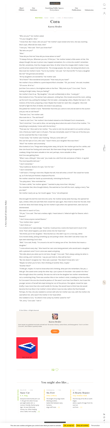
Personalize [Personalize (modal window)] (95, 425)
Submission (89, 10)
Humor (46, 18)
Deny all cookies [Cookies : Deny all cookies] (82, 425)
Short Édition (21, 9)
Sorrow (52, 18)
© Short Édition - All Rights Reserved (29, 310)
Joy (73, 390)
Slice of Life (23, 390)
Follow (55, 331)
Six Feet (50, 393)
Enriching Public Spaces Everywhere (54, 9)
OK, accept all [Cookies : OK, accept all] (69, 425)
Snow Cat (25, 393)
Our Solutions (33, 9)
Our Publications (76, 9)
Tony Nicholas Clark (80, 395)
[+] (39, 411)
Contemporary (50, 390)
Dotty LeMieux (51, 395)
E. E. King (24, 395)
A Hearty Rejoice (81, 393)
